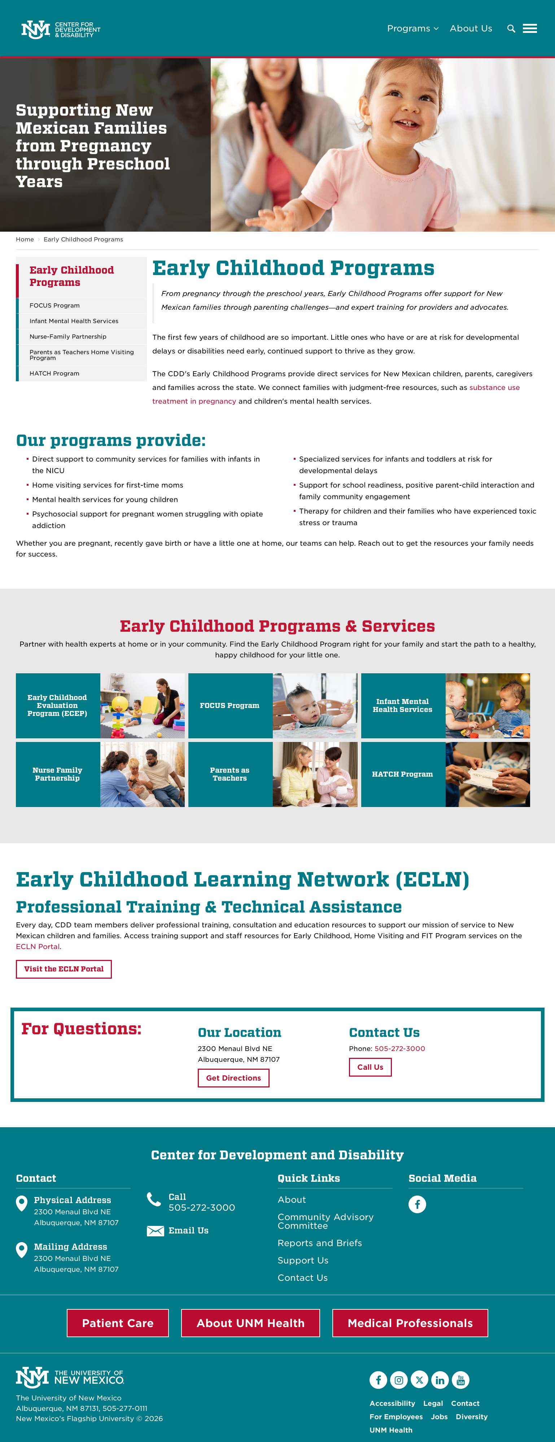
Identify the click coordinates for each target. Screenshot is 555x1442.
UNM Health (391, 1430)
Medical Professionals (410, 1323)
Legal (433, 1403)
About (292, 1200)
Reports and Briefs (320, 1243)
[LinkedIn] (440, 1380)
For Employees (396, 1417)
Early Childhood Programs (83, 239)
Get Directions (233, 1078)
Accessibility (392, 1403)
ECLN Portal (38, 947)
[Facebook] (417, 1204)
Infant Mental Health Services (74, 322)
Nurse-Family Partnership (68, 337)
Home (25, 239)
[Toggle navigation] (530, 28)
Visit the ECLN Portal (64, 969)
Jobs (439, 1417)
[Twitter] (419, 1379)
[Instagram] (399, 1380)
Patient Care (118, 1323)
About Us (471, 28)
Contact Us (303, 1278)
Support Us (303, 1260)
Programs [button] (413, 28)
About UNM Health (250, 1323)
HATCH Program (54, 374)
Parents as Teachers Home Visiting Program (82, 355)
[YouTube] (460, 1380)
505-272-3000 (400, 1048)
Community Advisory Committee (326, 1221)
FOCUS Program (55, 306)
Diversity (472, 1417)
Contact (465, 1403)
